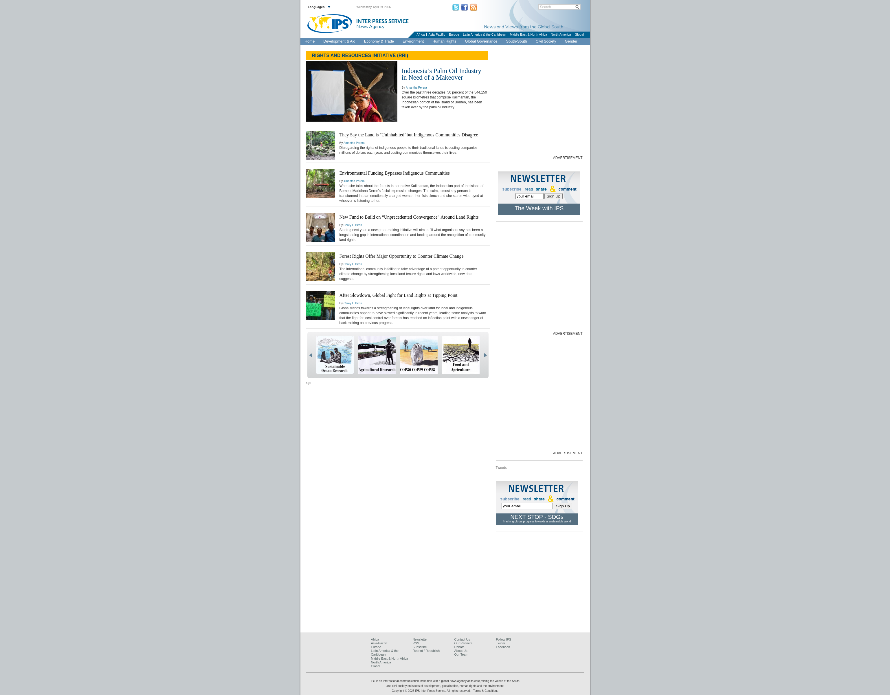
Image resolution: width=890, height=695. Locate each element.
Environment (413, 41)
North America (561, 34)
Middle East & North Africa (528, 34)
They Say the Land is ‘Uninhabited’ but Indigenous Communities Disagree (409, 134)
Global (579, 34)
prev (310, 355)
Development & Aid (339, 41)
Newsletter (420, 639)
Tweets (501, 468)
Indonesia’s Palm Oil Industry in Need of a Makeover (441, 74)
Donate (459, 647)
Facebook (503, 647)
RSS (416, 643)
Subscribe (420, 647)
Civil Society (546, 41)
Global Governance (481, 41)
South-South (516, 41)
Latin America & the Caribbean (484, 34)
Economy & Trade (379, 41)
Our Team (461, 654)
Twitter (500, 643)
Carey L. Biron (353, 225)
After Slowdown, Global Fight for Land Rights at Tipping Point (399, 295)
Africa (420, 34)
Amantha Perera (416, 87)
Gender (571, 41)
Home (310, 41)
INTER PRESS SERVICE (382, 21)
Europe (454, 34)
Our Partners (463, 643)
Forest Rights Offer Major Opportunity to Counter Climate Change (402, 256)
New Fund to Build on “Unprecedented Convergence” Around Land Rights (409, 217)
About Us (460, 650)
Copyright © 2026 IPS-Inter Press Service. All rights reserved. (431, 690)
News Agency (370, 26)
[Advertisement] (498, 104)
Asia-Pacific (436, 34)
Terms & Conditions (485, 690)
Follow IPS (503, 639)
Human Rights (444, 41)
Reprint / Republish (426, 650)
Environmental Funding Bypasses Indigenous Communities (395, 173)
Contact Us (462, 639)
